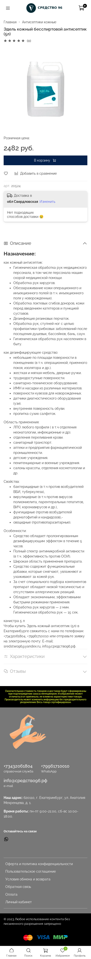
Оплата (11, 894)
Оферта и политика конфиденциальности (39, 864)
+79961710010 (55, 766)
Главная (10, 22)
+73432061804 (18, 766)
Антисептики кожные (39, 22)
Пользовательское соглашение (30, 871)
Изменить (47, 202)
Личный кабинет (18, 902)
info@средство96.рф (25, 780)
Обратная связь (18, 887)
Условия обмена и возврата (27, 879)
